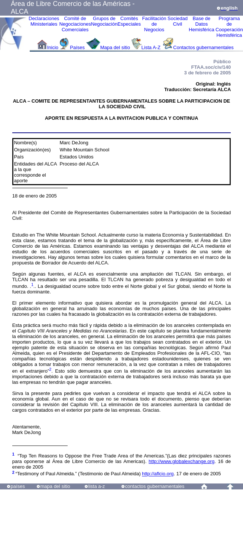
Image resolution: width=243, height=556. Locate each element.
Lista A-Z (152, 47)
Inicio (52, 47)
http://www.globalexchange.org (181, 461)
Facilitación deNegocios (154, 24)
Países (77, 47)
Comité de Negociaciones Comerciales (75, 24)
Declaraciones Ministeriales (44, 21)
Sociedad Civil (178, 21)
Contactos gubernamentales (203, 47)
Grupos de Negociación (104, 21)
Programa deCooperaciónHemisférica (229, 27)
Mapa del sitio (115, 47)
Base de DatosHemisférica (201, 24)
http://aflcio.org (158, 474)
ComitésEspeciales (129, 21)
